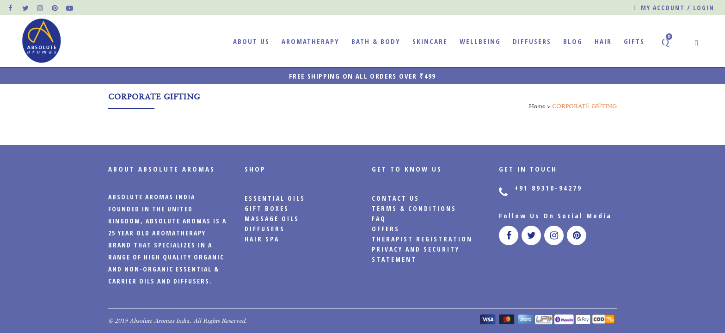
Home (537, 106)
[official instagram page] (40, 8)
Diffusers (265, 228)
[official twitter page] (25, 8)
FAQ (379, 218)
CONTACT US (395, 198)
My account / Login (674, 8)
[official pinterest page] (55, 8)
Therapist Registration (422, 238)
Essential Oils (275, 198)
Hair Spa (262, 238)
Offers (385, 228)
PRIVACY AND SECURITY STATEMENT (416, 254)
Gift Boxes (267, 208)
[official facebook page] (11, 8)
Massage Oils (272, 218)
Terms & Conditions (414, 208)
